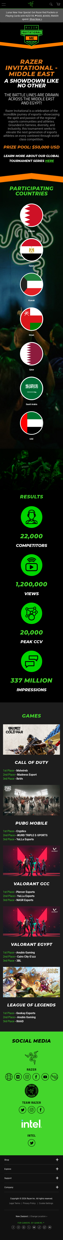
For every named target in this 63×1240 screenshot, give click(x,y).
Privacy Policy (29, 1203)
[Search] (51, 4)
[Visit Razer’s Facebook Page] (13, 1227)
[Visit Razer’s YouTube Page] (34, 1227)
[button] (4, 4)
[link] (31, 4)
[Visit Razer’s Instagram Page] (18, 1227)
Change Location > (38, 1216)
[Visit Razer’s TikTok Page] (39, 1227)
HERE (49, 161)
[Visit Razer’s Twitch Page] (44, 1227)
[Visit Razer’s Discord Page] (49, 1227)
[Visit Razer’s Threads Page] (23, 1227)
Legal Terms (14, 1203)
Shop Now (36, 19)
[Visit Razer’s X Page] (29, 1227)
